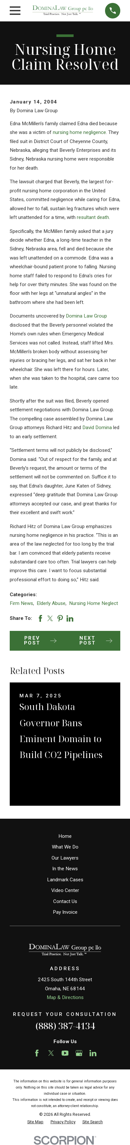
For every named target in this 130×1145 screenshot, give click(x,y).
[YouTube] (65, 1053)
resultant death (93, 217)
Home (65, 836)
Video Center (65, 890)
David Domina (97, 427)
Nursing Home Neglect (93, 603)
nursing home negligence (79, 132)
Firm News (21, 603)
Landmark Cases (65, 880)
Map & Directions (65, 997)
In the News (65, 869)
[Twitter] (51, 1053)
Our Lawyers (65, 858)
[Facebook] (36, 1053)
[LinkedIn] (92, 1053)
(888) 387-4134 (65, 1026)
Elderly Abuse (51, 603)
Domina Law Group (86, 316)
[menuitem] (35, 1122)
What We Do (65, 847)
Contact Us (65, 901)
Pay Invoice (65, 912)
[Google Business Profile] (79, 1053)
